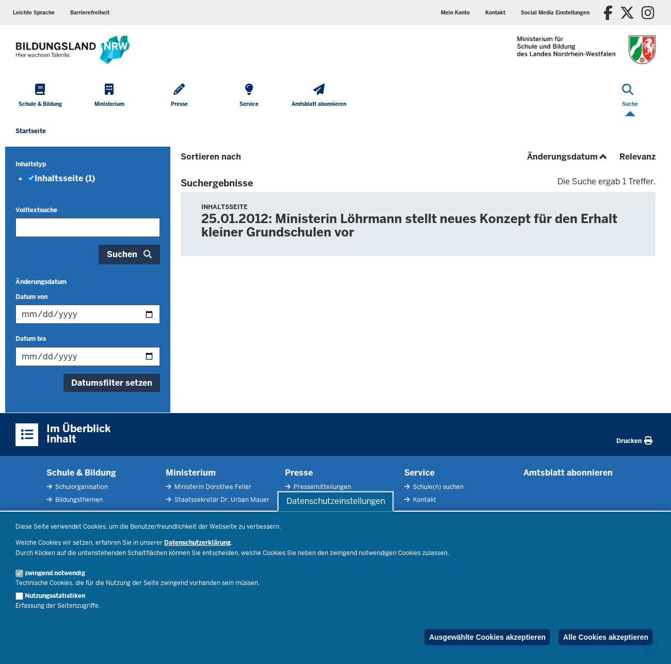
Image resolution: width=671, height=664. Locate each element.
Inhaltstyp (30, 164)
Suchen (122, 254)
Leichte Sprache (34, 12)
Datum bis (30, 339)
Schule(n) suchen (437, 487)
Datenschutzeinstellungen (335, 501)
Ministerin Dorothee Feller (212, 487)
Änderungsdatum (41, 282)
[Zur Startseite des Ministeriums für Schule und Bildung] (72, 50)
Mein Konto (455, 12)
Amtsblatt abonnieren (568, 472)
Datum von (31, 297)
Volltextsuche (36, 210)
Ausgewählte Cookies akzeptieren (487, 637)
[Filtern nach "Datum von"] (87, 314)
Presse (299, 472)
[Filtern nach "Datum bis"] (87, 356)
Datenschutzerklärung (197, 543)
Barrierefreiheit (89, 12)
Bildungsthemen (78, 500)
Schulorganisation (81, 487)
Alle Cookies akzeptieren (605, 637)
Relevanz (637, 156)
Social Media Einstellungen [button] (555, 12)
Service (419, 472)
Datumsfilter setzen (111, 382)
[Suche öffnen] (630, 96)
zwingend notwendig (55, 573)
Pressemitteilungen (321, 487)
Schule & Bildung (81, 472)
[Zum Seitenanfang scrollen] (650, 645)
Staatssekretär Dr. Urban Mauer (221, 500)
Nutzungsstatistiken (55, 596)
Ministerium (191, 472)
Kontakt (495, 12)
